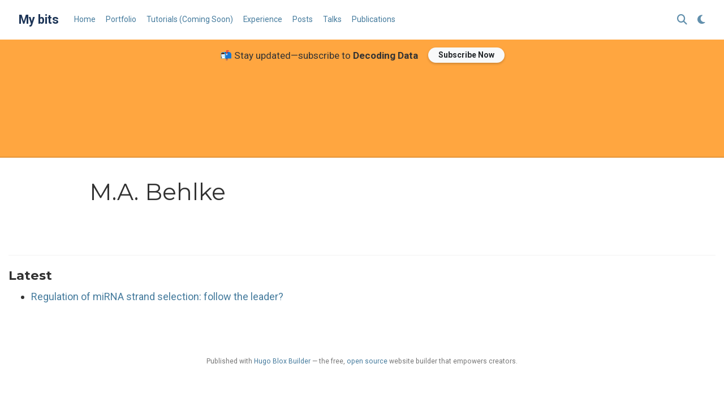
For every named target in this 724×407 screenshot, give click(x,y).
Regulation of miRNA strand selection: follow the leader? (157, 296)
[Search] (682, 20)
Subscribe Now (466, 54)
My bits (39, 19)
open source (367, 361)
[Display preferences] (701, 20)
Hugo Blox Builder (282, 361)
